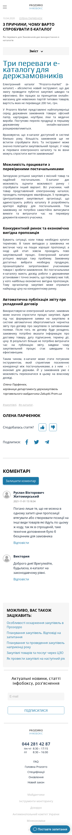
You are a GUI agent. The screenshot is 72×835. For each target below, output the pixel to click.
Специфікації (36, 772)
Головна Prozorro (36, 767)
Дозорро (36, 807)
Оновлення (36, 777)
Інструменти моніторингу (36, 801)
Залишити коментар (21, 481)
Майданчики (36, 794)
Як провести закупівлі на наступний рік (36, 659)
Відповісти (21, 543)
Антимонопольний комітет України (36, 814)
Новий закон (36, 782)
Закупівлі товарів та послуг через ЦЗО (35, 653)
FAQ (36, 761)
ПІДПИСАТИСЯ (36, 710)
